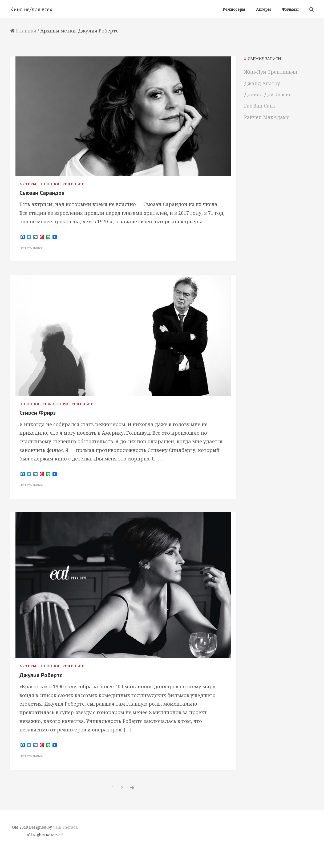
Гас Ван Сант (260, 105)
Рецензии (74, 184)
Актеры (28, 184)
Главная (26, 30)
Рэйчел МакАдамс (266, 117)
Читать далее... (32, 248)
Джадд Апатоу (262, 83)
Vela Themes (65, 827)
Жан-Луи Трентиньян (270, 72)
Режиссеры (56, 404)
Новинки (49, 184)
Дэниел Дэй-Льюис (267, 94)
